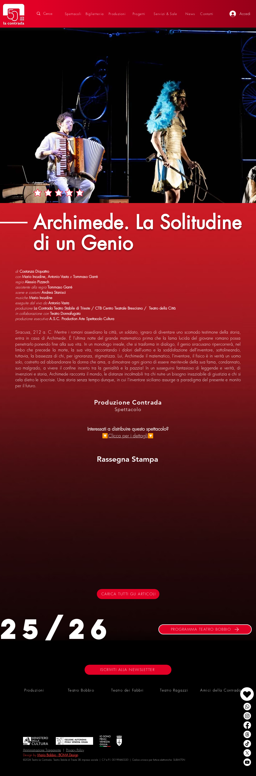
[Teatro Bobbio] (81, 690)
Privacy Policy (75, 750)
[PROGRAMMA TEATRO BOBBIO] (205, 629)
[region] (235, 689)
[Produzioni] (118, 13)
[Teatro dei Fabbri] (128, 690)
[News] (191, 13)
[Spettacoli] (74, 13)
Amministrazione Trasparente (42, 750)
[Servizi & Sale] (166, 13)
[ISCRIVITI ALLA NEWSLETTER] (128, 670)
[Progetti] (139, 13)
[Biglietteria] (95, 13)
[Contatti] (207, 13)
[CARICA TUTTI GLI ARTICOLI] (128, 594)
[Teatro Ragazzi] (174, 690)
